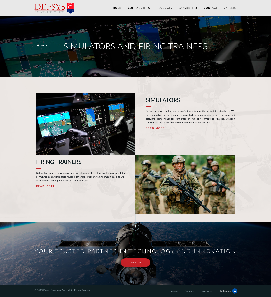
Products (164, 7)
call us (135, 262)
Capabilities (188, 7)
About (174, 290)
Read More (155, 128)
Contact (211, 7)
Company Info (139, 7)
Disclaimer (206, 290)
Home (117, 7)
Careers (230, 7)
